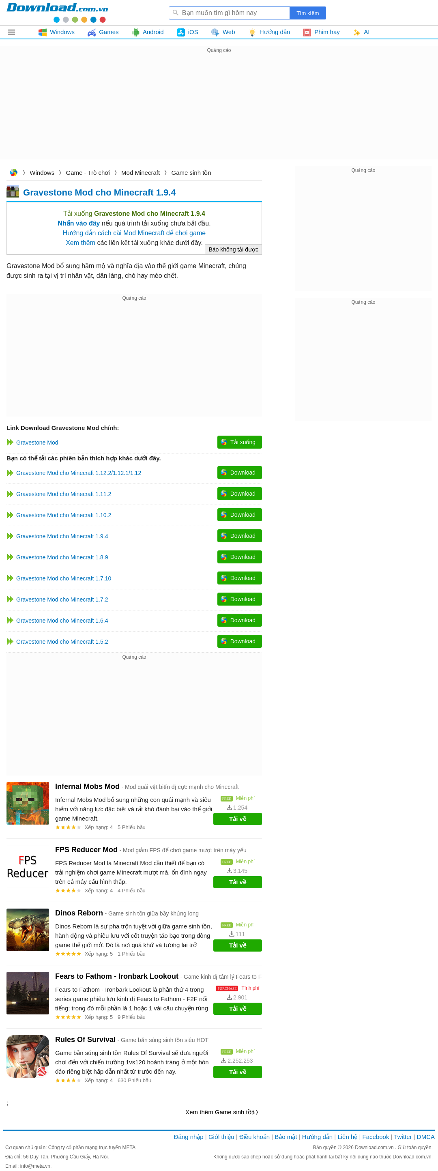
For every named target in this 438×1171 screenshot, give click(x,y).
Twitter (403, 1136)
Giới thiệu (221, 1136)
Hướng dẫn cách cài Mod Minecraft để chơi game (134, 233)
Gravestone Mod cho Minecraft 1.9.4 (99, 192)
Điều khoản (254, 1136)
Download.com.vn (13, 173)
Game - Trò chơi (88, 172)
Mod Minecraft (140, 172)
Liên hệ (347, 1136)
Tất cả (16, 32)
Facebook (376, 1136)
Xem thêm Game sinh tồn (220, 1112)
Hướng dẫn (317, 1136)
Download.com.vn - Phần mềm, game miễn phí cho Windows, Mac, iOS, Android (57, 13)
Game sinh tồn (191, 172)
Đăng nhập (189, 1136)
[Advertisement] (219, 112)
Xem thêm (80, 242)
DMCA (426, 1136)
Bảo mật (286, 1136)
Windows (42, 172)
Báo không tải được (233, 249)
